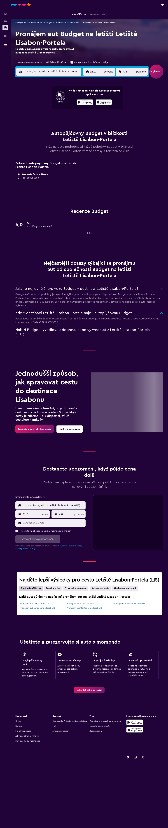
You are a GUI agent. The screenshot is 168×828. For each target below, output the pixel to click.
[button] (5, 4)
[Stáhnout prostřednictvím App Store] (104, 103)
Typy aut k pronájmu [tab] (75, 588)
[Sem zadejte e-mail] (53, 523)
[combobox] (28, 62)
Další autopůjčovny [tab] (31, 588)
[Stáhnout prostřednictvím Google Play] (85, 103)
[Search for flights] (5, 14)
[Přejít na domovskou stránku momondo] (21, 4)
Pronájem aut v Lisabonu (68, 23)
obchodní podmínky (66, 546)
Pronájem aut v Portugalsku (42, 23)
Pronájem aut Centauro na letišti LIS (84, 608)
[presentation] (104, 102)
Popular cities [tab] (53, 588)
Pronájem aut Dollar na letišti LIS (129, 604)
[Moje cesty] (5, 36)
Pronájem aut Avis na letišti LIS (34, 604)
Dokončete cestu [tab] (100, 588)
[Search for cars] (5, 27)
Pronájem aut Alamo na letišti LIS (83, 604)
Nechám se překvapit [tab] (125, 588)
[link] (34, 429)
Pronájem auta (21, 23)
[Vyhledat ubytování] (5, 21)
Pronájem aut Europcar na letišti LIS (37, 608)
